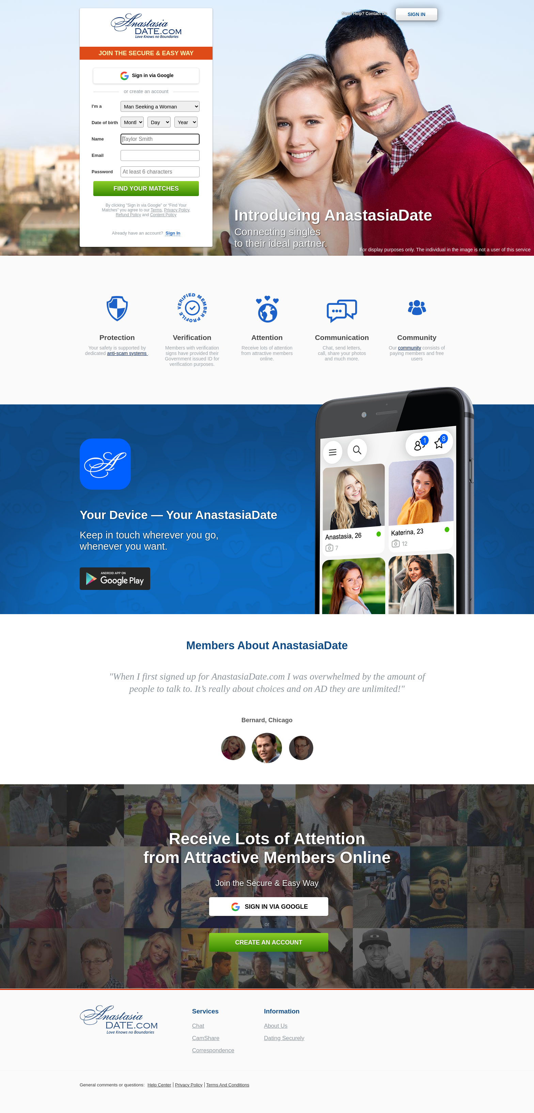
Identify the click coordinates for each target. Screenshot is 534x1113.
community (409, 348)
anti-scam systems (127, 353)
